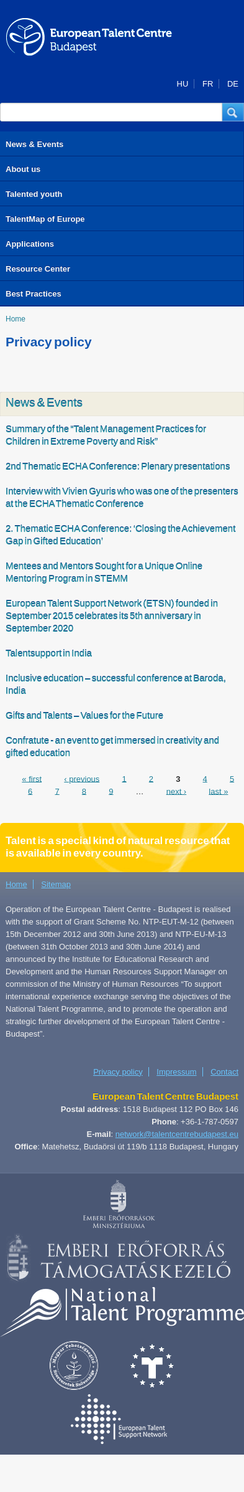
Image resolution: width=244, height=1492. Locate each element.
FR (207, 83)
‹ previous (81, 778)
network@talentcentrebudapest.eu (176, 1134)
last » (218, 791)
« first (32, 778)
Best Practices (33, 293)
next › (176, 791)
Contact (224, 1071)
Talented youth (34, 194)
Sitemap (56, 884)
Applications (30, 244)
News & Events (34, 144)
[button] (233, 112)
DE (232, 83)
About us (23, 169)
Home (15, 319)
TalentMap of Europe (45, 219)
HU (183, 83)
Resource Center (38, 268)
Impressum (176, 1071)
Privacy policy (117, 1071)
